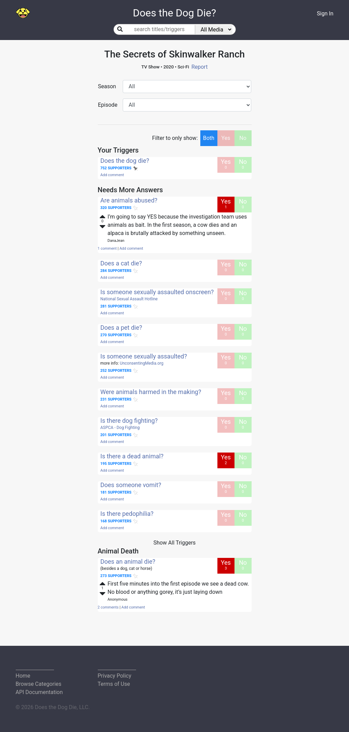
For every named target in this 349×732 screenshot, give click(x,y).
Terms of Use (114, 684)
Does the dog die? (124, 160)
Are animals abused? (129, 200)
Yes (226, 138)
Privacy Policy (115, 675)
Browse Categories (39, 684)
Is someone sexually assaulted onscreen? (157, 292)
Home (23, 675)
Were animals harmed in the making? (150, 391)
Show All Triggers (174, 542)
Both (208, 138)
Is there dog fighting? (129, 420)
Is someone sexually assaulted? (143, 356)
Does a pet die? (121, 327)
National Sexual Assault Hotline (129, 299)
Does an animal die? (128, 561)
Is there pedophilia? (126, 513)
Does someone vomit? (130, 484)
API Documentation (39, 692)
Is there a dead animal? (132, 456)
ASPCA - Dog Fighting (120, 427)
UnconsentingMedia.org (141, 363)
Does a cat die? (121, 263)
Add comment (112, 175)
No (242, 138)
